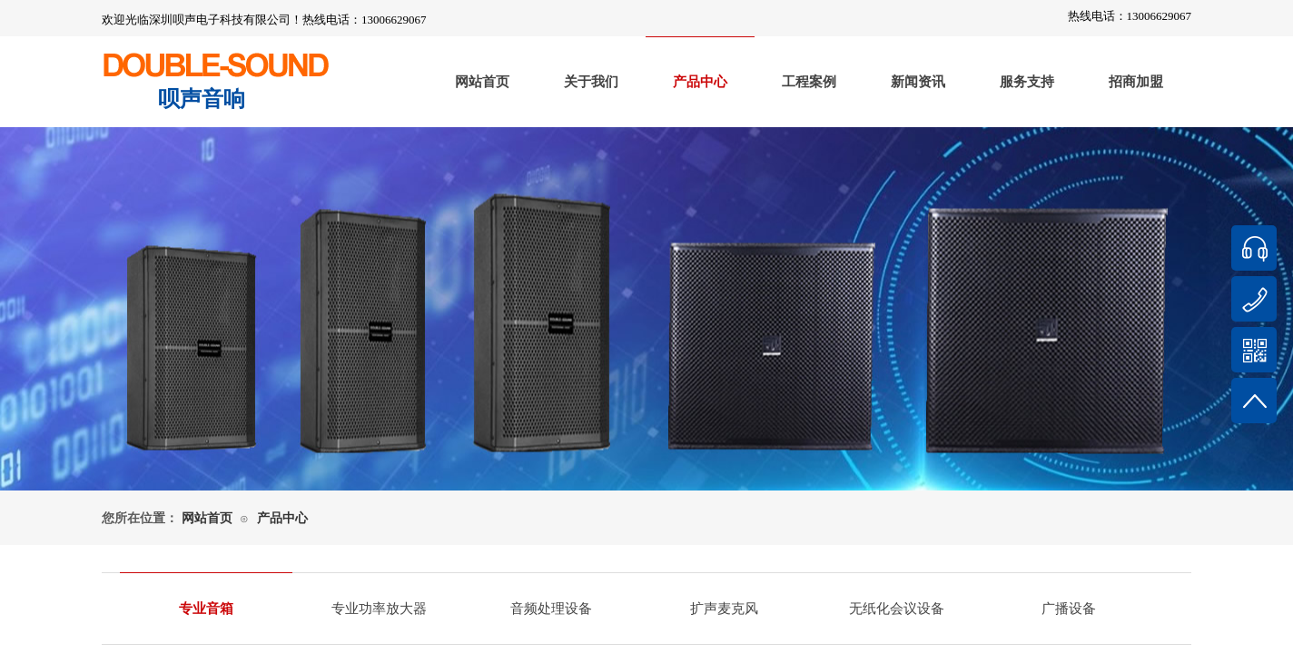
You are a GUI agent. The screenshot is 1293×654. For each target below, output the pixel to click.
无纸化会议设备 (896, 608)
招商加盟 (1136, 81)
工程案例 (809, 81)
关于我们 (591, 81)
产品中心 (700, 81)
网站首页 (482, 81)
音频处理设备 (551, 608)
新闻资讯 (918, 81)
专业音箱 (206, 608)
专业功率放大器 (379, 608)
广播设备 (1068, 608)
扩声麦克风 (724, 608)
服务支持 (1027, 81)
